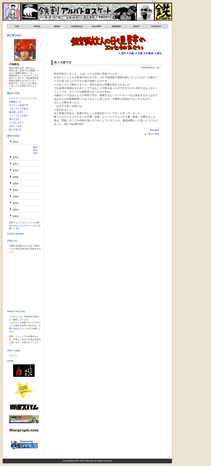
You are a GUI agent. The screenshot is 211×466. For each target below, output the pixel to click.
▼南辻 (158, 53)
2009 (15, 177)
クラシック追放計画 (18, 105)
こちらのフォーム (26, 225)
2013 (15, 142)
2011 (15, 164)
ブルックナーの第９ (18, 109)
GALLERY (96, 26)
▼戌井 (122, 53)
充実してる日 (15, 126)
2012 (15, 157)
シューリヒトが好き (18, 115)
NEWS (57, 26)
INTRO (37, 26)
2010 (15, 170)
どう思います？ (16, 122)
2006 (15, 196)
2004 (15, 209)
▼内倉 (130, 53)
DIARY (136, 26)
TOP (17, 26)
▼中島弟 (148, 53)
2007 (15, 190)
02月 (35, 153)
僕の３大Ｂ (14, 119)
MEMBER (116, 26)
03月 (35, 150)
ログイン (13, 355)
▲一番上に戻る (151, 134)
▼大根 (138, 53)
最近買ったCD (16, 112)
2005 (15, 203)
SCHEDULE (76, 26)
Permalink (154, 130)
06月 (35, 147)
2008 (15, 183)
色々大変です (63, 62)
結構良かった (15, 102)
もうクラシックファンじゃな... (23, 98)
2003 (15, 216)
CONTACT (156, 26)
